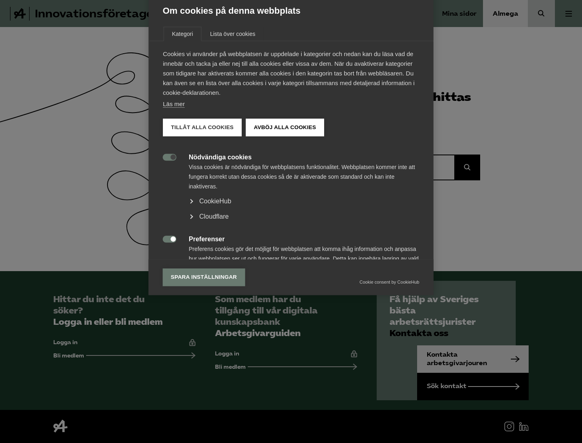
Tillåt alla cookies (202, 204)
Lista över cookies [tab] (232, 111)
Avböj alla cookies (285, 204)
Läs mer (174, 181)
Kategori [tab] (182, 111)
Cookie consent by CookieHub (390, 359)
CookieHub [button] (215, 278)
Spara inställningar (204, 354)
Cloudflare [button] (214, 293)
